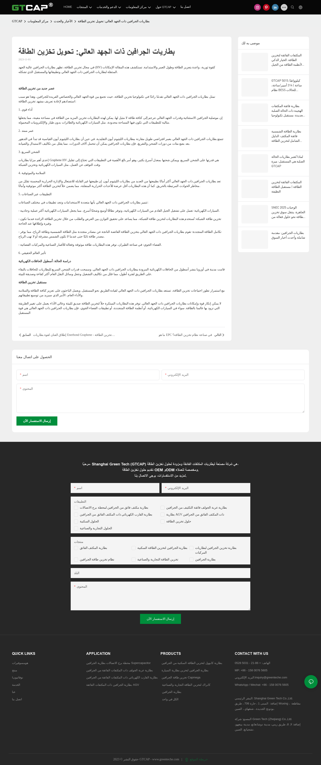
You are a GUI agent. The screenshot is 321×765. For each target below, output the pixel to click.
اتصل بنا (17, 699)
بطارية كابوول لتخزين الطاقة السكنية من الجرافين (192, 663)
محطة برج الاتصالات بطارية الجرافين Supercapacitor (118, 663)
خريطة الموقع (196, 759)
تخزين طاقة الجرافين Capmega (181, 677)
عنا (14, 692)
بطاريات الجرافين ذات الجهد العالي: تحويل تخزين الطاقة (114, 21)
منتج (14, 670)
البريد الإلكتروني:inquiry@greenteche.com (261, 677)
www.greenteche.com (166, 759)
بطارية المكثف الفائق (93, 548)
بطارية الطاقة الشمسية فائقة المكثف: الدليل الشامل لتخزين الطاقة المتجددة (286, 136)
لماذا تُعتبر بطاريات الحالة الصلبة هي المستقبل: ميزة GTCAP (288, 161)
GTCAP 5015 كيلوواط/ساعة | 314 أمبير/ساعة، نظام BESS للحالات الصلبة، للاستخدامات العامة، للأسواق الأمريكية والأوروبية (287, 85)
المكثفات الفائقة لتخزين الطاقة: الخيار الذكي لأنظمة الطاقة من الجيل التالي (286, 60)
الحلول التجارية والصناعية (96, 528)
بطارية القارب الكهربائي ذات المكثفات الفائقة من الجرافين (122, 677)
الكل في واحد (170, 699)
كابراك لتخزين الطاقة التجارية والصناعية (185, 684)
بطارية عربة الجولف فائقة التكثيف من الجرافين (196, 507)
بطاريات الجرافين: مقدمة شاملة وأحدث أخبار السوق (288, 235)
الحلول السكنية (89, 521)
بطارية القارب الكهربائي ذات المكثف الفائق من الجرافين (116, 514)
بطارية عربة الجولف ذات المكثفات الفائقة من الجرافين (119, 670)
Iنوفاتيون (17, 677)
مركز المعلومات (38, 21)
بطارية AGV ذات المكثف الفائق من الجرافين (195, 514)
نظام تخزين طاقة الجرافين (97, 559)
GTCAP (17, 21)
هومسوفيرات (20, 663)
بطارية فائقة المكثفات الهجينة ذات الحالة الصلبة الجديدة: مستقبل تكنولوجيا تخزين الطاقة (288, 111)
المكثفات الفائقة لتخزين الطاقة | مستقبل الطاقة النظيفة (286, 186)
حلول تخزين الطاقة (178, 521)
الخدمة (16, 684)
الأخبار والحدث (63, 21)
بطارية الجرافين (205, 559)
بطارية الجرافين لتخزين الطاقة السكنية (162, 548)
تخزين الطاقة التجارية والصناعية (157, 559)
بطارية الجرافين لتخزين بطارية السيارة (185, 670)
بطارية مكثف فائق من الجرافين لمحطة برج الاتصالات (114, 507)
